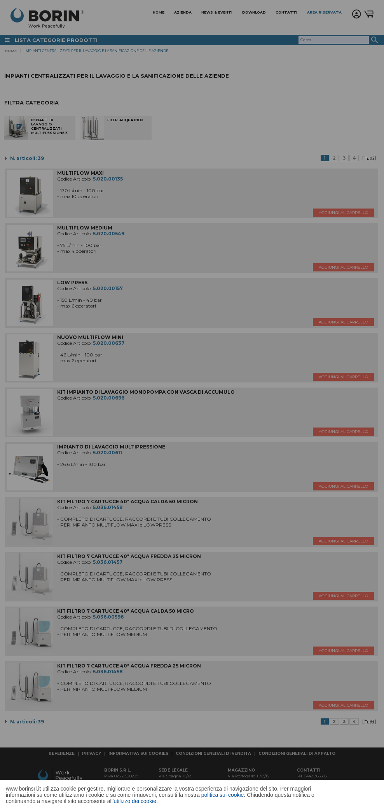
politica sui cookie (222, 795)
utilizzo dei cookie (134, 801)
